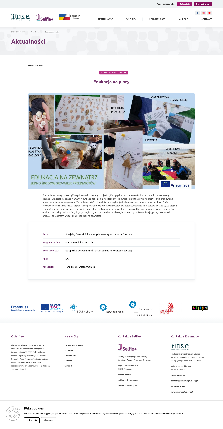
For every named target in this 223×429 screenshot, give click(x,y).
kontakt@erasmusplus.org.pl (184, 381)
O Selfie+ (131, 19)
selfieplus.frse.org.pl (127, 386)
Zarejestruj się (202, 4)
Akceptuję (48, 420)
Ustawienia (32, 420)
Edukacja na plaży (52, 32)
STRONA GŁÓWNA (18, 32)
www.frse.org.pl (178, 386)
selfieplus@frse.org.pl (128, 380)
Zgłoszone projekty (73, 345)
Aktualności (105, 19)
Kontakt (206, 19)
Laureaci (183, 19)
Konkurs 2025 (157, 19)
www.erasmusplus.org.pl (182, 392)
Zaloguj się (185, 4)
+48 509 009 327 (124, 374)
